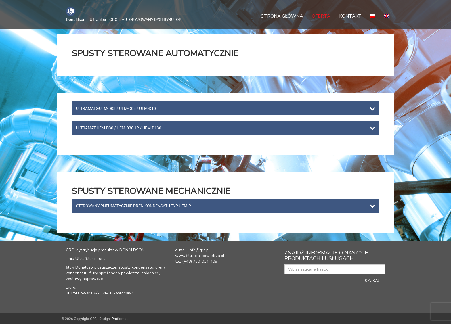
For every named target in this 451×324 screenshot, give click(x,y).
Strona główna (282, 16)
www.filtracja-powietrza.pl (199, 255)
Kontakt (350, 16)
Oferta (321, 16)
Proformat (120, 318)
